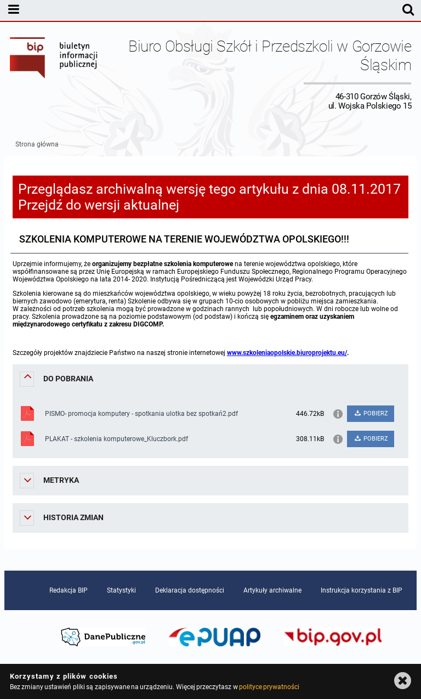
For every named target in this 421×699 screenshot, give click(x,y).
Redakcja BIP (68, 590)
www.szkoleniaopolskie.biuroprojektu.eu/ (287, 353)
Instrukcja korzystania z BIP (361, 590)
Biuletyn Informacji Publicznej (54, 73)
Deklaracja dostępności (189, 590)
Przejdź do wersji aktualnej (98, 205)
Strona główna (37, 144)
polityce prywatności (269, 687)
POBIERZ (371, 413)
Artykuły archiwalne (272, 590)
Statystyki (121, 590)
